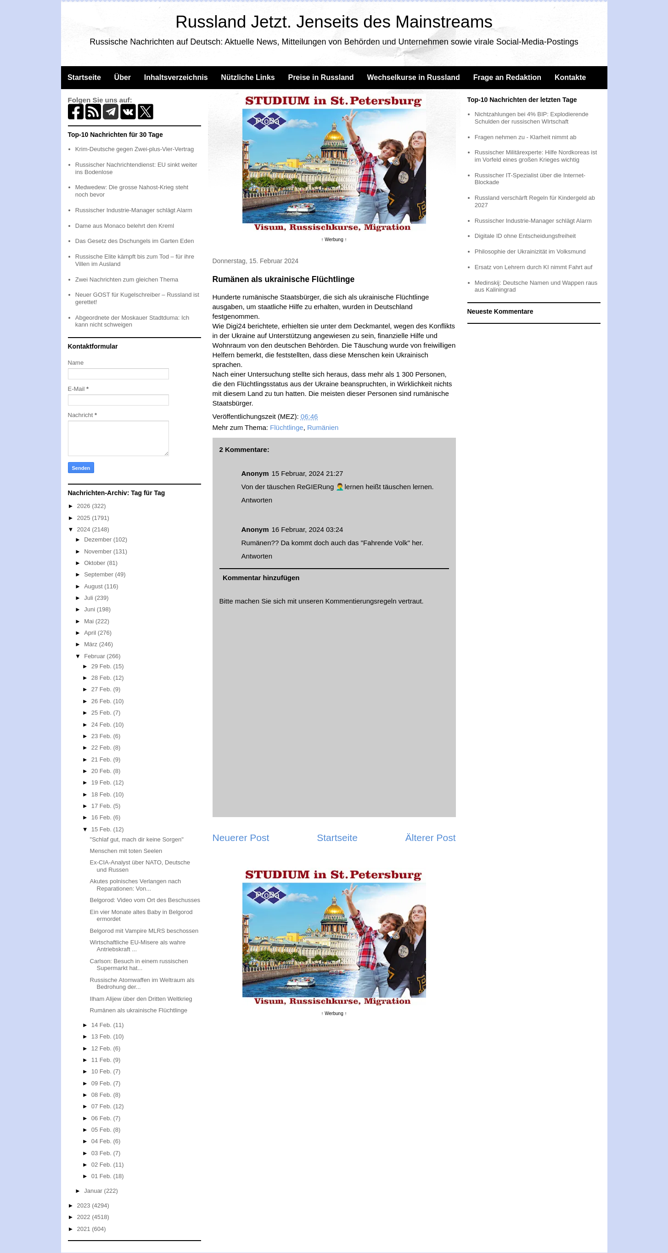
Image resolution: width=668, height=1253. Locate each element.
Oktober (95, 562)
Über (122, 77)
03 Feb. (102, 1153)
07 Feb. (102, 1106)
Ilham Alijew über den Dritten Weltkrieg (141, 998)
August (94, 586)
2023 (84, 1205)
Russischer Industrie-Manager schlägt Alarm (133, 210)
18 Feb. (102, 794)
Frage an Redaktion (507, 77)
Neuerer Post (241, 837)
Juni (90, 609)
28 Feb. (102, 677)
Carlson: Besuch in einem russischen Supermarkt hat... (139, 965)
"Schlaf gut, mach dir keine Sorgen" (137, 839)
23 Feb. (102, 736)
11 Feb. (102, 1059)
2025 (84, 517)
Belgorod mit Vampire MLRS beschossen (144, 930)
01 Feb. (102, 1176)
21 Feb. (102, 759)
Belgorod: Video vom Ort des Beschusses (145, 900)
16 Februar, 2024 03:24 (307, 529)
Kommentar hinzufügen (261, 577)
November (98, 551)
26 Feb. (102, 701)
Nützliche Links (248, 77)
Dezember (98, 539)
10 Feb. (102, 1071)
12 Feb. (102, 1048)
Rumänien (322, 427)
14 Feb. (102, 1025)
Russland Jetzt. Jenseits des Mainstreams (334, 21)
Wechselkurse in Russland (413, 77)
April (91, 632)
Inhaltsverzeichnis (176, 77)
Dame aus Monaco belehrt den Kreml (124, 225)
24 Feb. (102, 724)
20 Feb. (102, 771)
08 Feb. (102, 1094)
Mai (89, 621)
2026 (84, 505)
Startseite (84, 77)
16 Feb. (102, 817)
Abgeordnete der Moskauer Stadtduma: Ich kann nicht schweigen (132, 321)
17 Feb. (102, 805)
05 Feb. (102, 1129)
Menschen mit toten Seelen (126, 850)
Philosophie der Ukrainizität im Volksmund (530, 251)
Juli (89, 597)
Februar (95, 656)
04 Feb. (102, 1141)
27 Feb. (102, 689)
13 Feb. (102, 1036)
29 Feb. (102, 666)
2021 (84, 1228)
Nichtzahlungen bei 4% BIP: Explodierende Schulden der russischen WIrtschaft (532, 118)
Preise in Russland (321, 77)
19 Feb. (102, 782)
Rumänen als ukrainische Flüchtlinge (138, 1010)
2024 (84, 529)
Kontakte (570, 77)
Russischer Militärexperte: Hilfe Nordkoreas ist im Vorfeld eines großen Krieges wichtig (536, 156)
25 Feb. (102, 712)
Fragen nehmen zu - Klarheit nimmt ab (526, 137)
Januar (94, 1190)
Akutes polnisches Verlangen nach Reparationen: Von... (135, 885)
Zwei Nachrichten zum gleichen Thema (126, 279)
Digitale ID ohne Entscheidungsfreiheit (525, 235)
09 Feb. (102, 1083)
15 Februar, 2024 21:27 (307, 473)
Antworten (257, 500)
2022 (84, 1216)
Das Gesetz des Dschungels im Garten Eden (134, 240)
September (99, 574)
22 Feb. (102, 747)
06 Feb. (102, 1118)
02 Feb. (102, 1164)
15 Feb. (102, 829)
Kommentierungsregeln (360, 601)
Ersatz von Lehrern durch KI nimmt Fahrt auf (534, 267)
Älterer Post (430, 837)
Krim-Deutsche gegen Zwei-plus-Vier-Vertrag (134, 149)
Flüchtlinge (286, 427)
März (91, 644)
